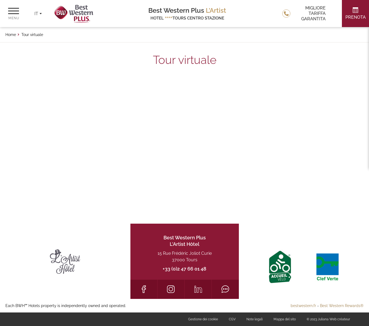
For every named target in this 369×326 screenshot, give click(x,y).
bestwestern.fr (303, 306)
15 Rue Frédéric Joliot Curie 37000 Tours (185, 256)
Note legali (254, 319)
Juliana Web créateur (334, 319)
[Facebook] (143, 289)
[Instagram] (171, 289)
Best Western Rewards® (342, 306)
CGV (232, 319)
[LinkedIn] (198, 289)
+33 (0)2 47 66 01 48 (184, 269)
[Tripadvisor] (225, 289)
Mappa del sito (285, 319)
